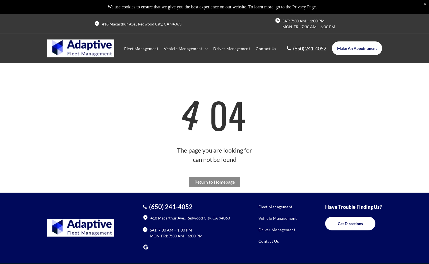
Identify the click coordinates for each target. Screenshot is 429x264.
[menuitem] (141, 48)
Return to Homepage (215, 181)
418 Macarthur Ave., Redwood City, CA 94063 (141, 24)
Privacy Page (304, 6)
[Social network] (146, 248)
